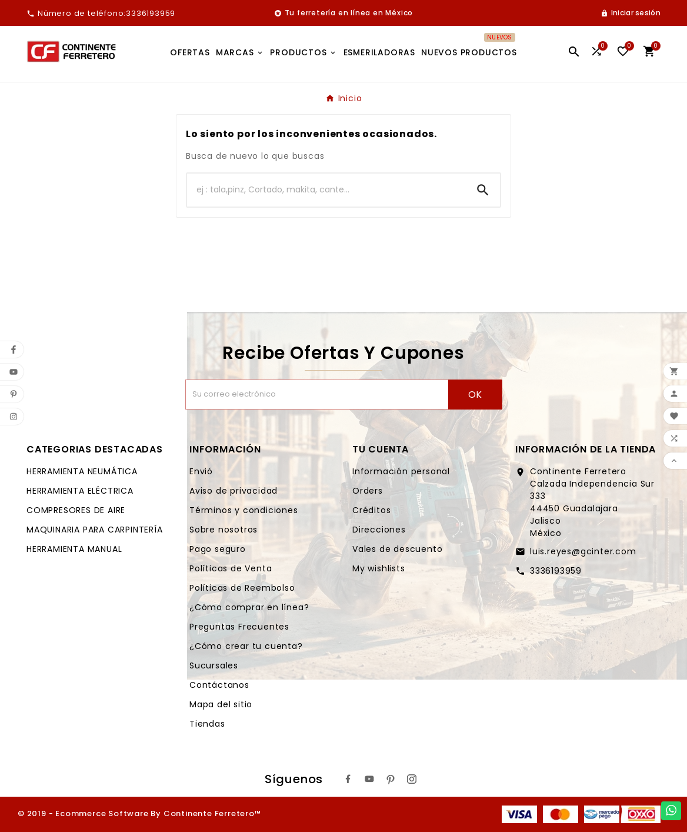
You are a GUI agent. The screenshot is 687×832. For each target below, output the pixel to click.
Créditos (371, 510)
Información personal (401, 471)
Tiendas (207, 724)
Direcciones (379, 529)
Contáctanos (219, 685)
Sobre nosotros (223, 529)
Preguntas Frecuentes (239, 627)
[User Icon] (631, 13)
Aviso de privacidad (233, 491)
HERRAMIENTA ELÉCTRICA (80, 491)
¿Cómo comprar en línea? (249, 607)
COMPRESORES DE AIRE (75, 510)
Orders (367, 491)
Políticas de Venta (230, 568)
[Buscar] (326, 190)
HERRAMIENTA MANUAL (74, 549)
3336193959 (556, 571)
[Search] (483, 190)
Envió (201, 471)
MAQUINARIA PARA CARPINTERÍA (94, 529)
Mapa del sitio (220, 704)
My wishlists (378, 568)
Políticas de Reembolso (242, 588)
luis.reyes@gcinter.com (583, 551)
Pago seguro (217, 549)
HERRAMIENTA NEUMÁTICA (82, 471)
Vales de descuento (397, 549)
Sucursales (213, 665)
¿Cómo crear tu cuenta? (246, 646)
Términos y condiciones (243, 510)
